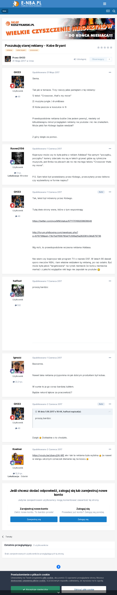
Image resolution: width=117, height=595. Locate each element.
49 (17, 96)
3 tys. (17, 173)
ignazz (17, 357)
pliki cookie (48, 578)
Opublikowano (45, 72)
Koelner (17, 449)
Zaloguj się (83, 519)
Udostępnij (80, 59)
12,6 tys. (18, 473)
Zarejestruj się (34, 519)
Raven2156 (17, 148)
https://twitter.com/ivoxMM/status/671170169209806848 (62, 221)
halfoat (17, 280)
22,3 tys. (18, 382)
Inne (31, 61)
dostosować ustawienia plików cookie (28, 580)
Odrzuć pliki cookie (84, 589)
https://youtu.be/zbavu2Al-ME (48, 455)
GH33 (22, 57)
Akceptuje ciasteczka (35, 589)
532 (18, 305)
